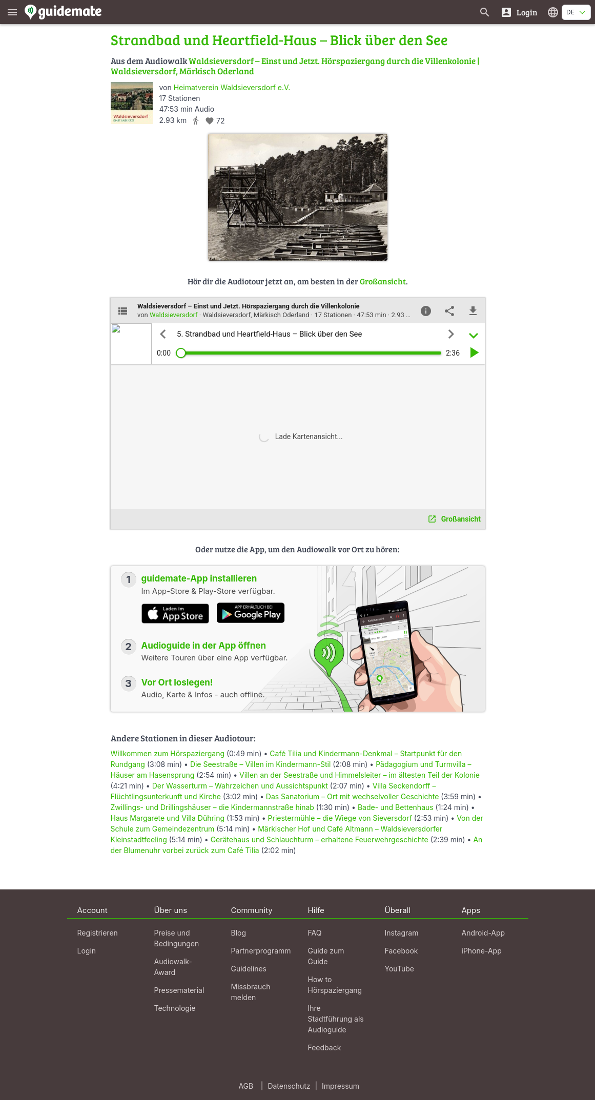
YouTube (399, 968)
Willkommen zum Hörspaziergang (169, 753)
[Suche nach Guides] (485, 12)
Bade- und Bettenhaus (397, 807)
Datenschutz (289, 1086)
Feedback (324, 1047)
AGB (245, 1086)
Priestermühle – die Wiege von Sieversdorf (340, 818)
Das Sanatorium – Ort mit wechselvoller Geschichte (353, 796)
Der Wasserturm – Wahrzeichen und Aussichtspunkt (240, 785)
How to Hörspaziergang (335, 984)
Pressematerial (179, 990)
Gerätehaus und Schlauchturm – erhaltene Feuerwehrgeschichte (319, 839)
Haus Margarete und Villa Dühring (168, 818)
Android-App (483, 932)
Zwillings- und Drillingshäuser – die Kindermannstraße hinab (212, 807)
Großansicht (383, 281)
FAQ (315, 932)
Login (86, 950)
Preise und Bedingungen (176, 938)
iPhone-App (482, 950)
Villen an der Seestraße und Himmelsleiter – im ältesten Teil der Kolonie (359, 775)
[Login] (519, 12)
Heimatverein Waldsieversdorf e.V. (232, 87)
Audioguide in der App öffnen (203, 645)
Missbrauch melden (251, 992)
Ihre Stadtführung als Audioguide (336, 1019)
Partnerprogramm (261, 950)
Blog (239, 932)
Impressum (340, 1086)
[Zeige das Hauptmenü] (12, 12)
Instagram (402, 932)
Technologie (175, 1008)
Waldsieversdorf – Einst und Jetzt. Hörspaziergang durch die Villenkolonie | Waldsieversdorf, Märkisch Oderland (295, 66)
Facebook (401, 950)
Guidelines (248, 968)
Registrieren (97, 932)
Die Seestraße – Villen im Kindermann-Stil (260, 764)
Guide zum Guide (326, 956)
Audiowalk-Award (173, 967)
